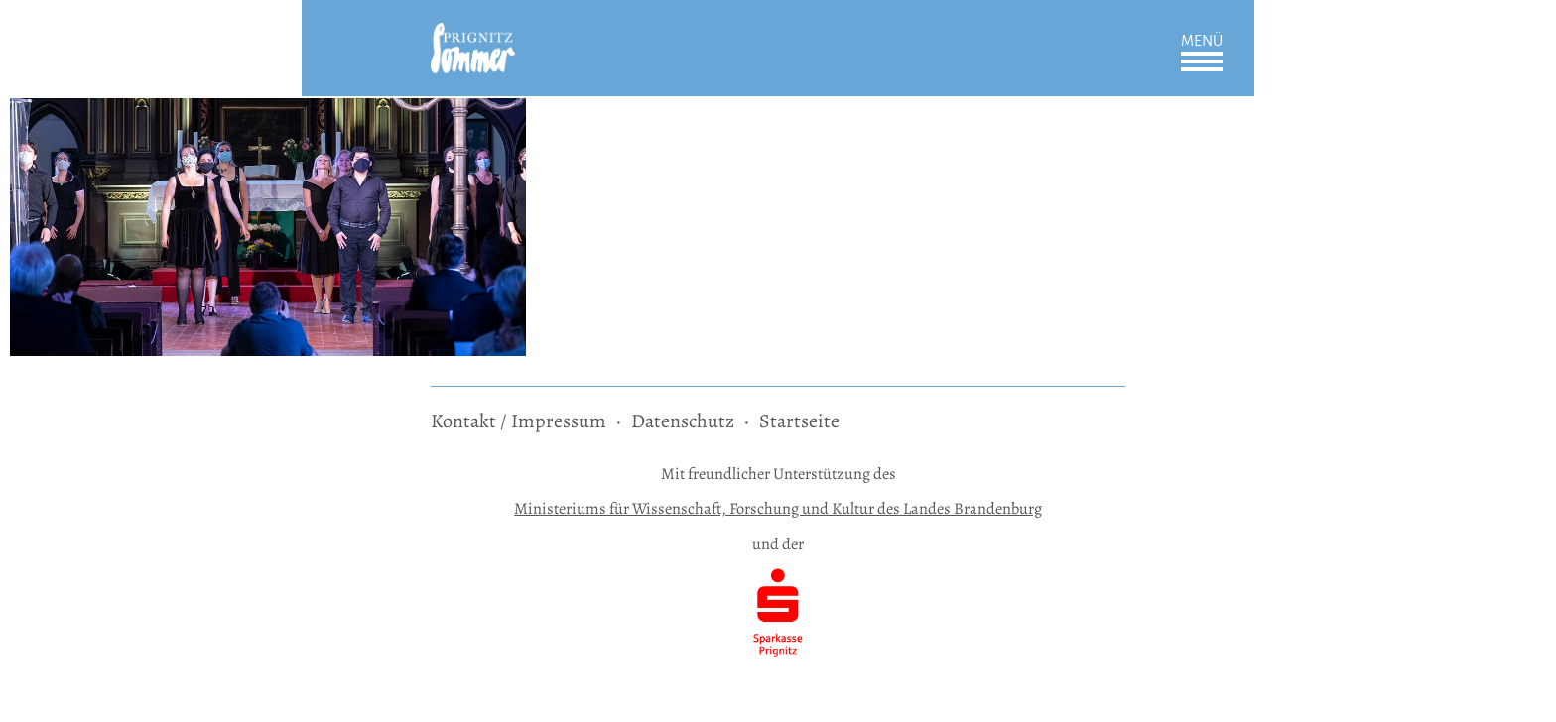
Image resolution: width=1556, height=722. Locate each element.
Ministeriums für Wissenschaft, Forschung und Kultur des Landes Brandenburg (778, 508)
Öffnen (1202, 61)
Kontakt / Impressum (518, 421)
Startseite (799, 421)
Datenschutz (682, 421)
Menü (1202, 41)
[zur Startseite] (473, 36)
